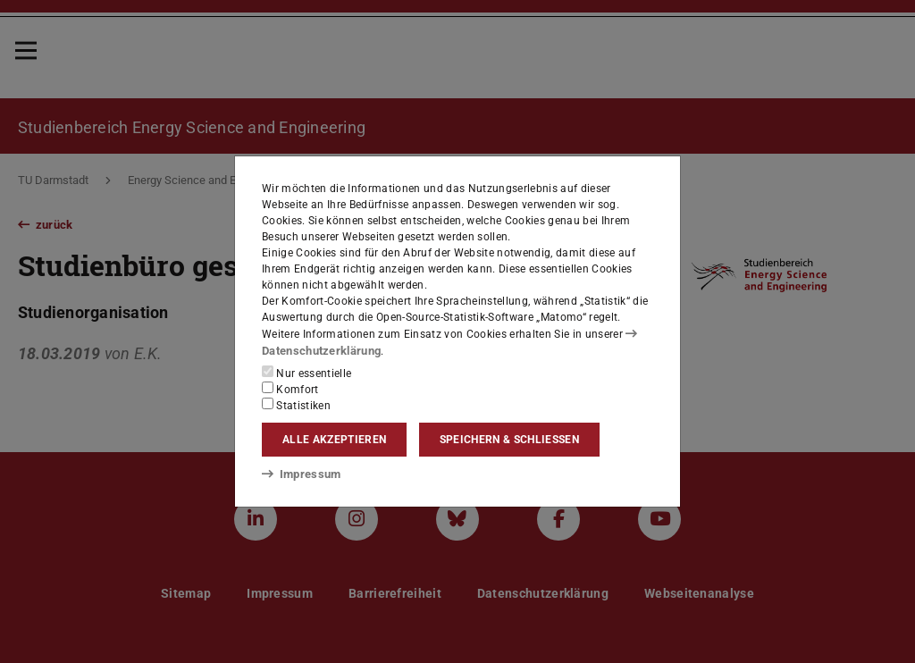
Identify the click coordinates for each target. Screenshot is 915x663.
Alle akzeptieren (334, 439)
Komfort (290, 389)
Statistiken (296, 405)
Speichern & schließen (509, 439)
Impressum (298, 472)
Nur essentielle (306, 372)
